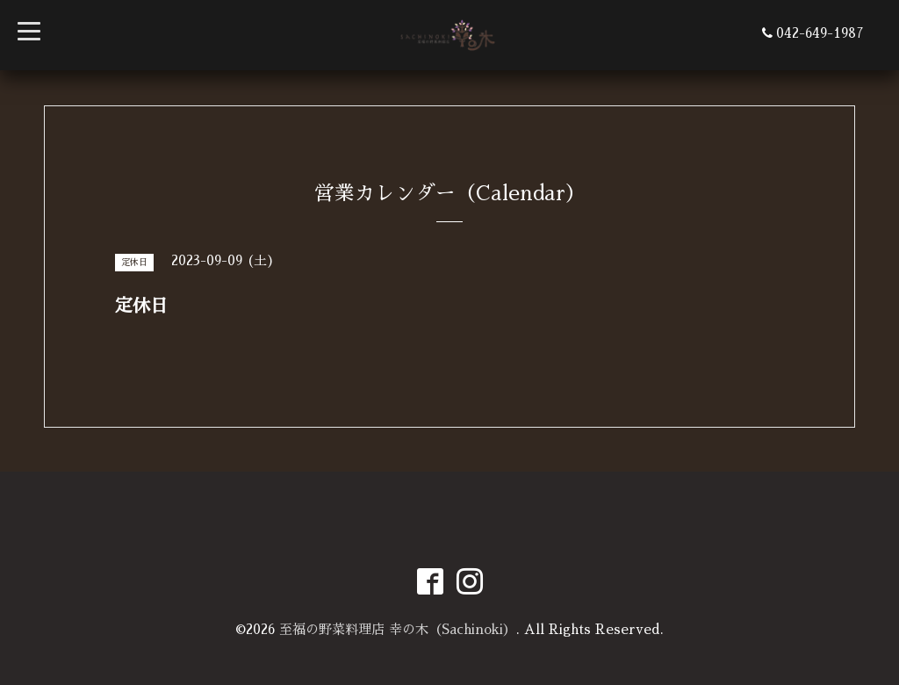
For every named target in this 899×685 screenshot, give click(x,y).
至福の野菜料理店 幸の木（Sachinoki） (397, 629)
